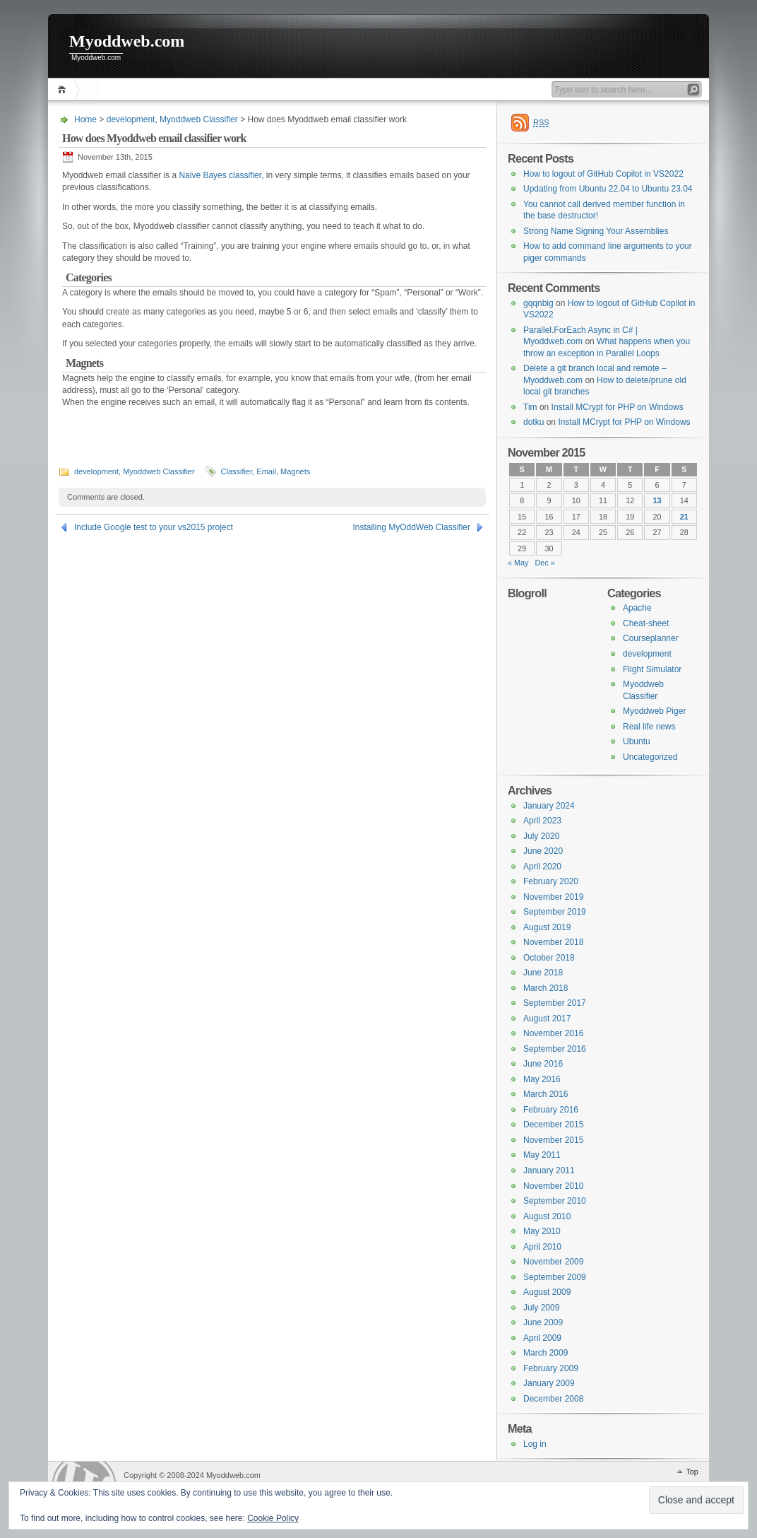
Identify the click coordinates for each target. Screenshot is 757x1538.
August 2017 (547, 1018)
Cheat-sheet (646, 623)
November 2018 (553, 942)
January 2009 (549, 1383)
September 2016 (554, 1049)
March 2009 (545, 1353)
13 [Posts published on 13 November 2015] (657, 500)
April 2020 (542, 866)
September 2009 (554, 1277)
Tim (530, 407)
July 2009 (541, 1308)
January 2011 (549, 1170)
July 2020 (541, 836)
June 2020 (543, 851)
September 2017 (554, 1003)
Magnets (295, 471)
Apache (637, 608)
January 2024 (549, 806)
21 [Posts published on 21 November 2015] (684, 516)
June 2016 (543, 1064)
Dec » (545, 562)
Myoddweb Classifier (199, 119)
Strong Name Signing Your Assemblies (595, 231)
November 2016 (553, 1033)
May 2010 (542, 1231)
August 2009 (547, 1292)
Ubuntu (636, 741)
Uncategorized (650, 757)
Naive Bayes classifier (220, 175)
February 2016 (550, 1110)
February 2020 (550, 881)
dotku (533, 422)
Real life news (649, 727)
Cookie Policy (273, 1518)
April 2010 (542, 1247)
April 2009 (542, 1338)
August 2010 (547, 1216)
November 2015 (553, 1140)
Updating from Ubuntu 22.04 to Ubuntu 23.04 (608, 189)
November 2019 (553, 897)
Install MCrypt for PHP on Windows (618, 407)
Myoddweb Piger (654, 711)
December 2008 (553, 1399)
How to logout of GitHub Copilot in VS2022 (603, 174)
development (131, 119)
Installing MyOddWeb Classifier (411, 527)
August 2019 (547, 927)
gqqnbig (538, 303)
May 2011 (542, 1155)
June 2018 (543, 973)
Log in (535, 1444)
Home (64, 89)
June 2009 (543, 1322)
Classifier (237, 471)
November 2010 (553, 1186)
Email (266, 471)
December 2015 (553, 1124)
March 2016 (545, 1094)
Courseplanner (651, 638)
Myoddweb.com (126, 41)
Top (692, 1471)
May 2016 (542, 1079)
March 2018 (545, 988)
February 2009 (550, 1368)
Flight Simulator (652, 669)
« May (518, 562)
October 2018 (549, 958)
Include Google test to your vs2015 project (153, 527)
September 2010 (554, 1201)
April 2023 (542, 821)
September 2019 (554, 912)
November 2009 (553, 1262)
